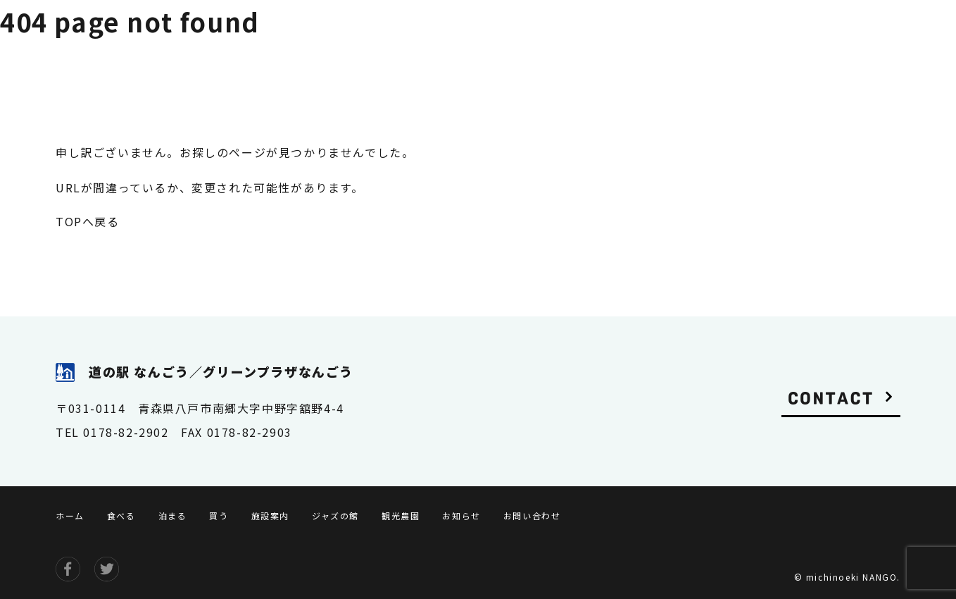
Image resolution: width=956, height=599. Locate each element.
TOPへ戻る (88, 221)
